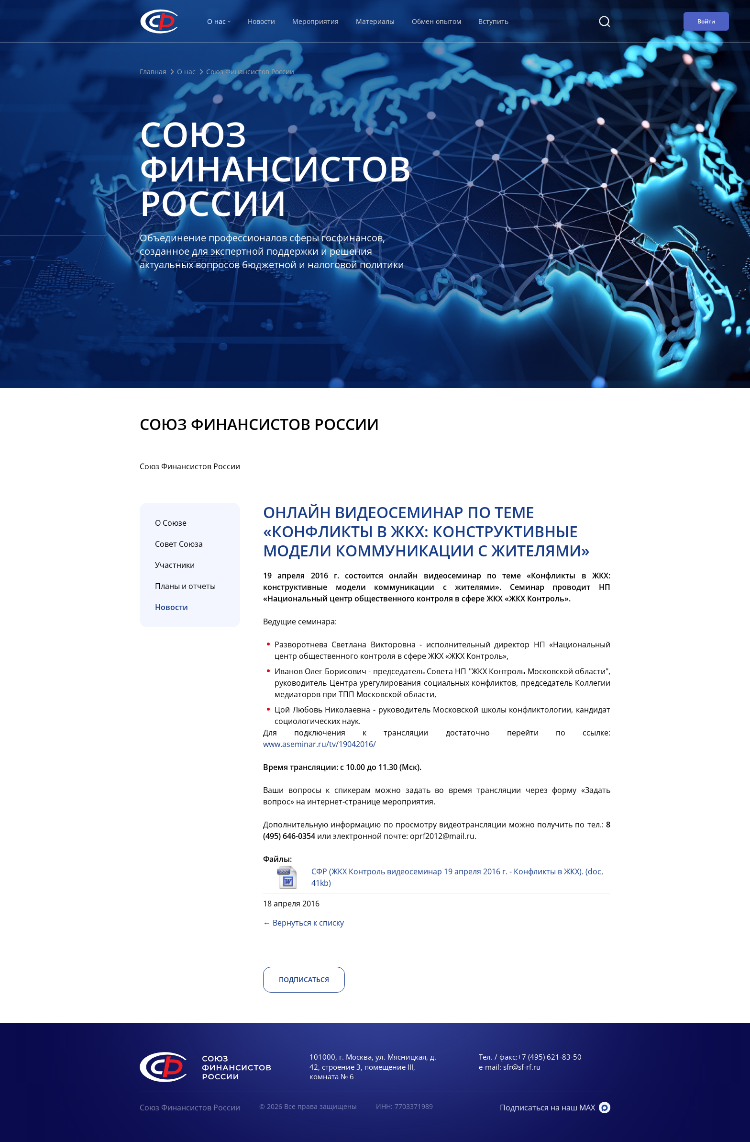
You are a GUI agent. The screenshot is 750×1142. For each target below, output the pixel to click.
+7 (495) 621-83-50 (550, 1057)
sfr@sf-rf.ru (521, 1067)
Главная (153, 71)
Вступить (493, 21)
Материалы (375, 21)
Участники (175, 565)
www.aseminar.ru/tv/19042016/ (319, 744)
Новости (261, 21)
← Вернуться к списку (303, 922)
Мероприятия (315, 21)
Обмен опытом (436, 21)
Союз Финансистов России (190, 1107)
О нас (186, 71)
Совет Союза (179, 544)
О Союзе (171, 523)
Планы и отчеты (185, 586)
